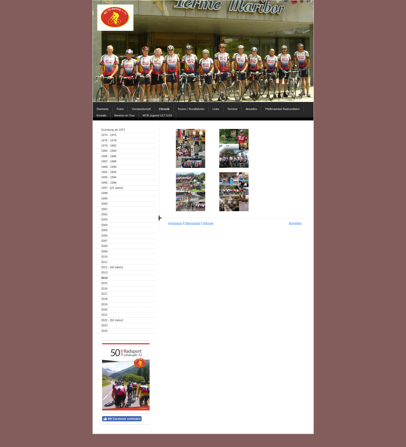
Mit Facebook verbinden (122, 419)
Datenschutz (193, 223)
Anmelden (295, 223)
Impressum (175, 223)
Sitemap (208, 223)
